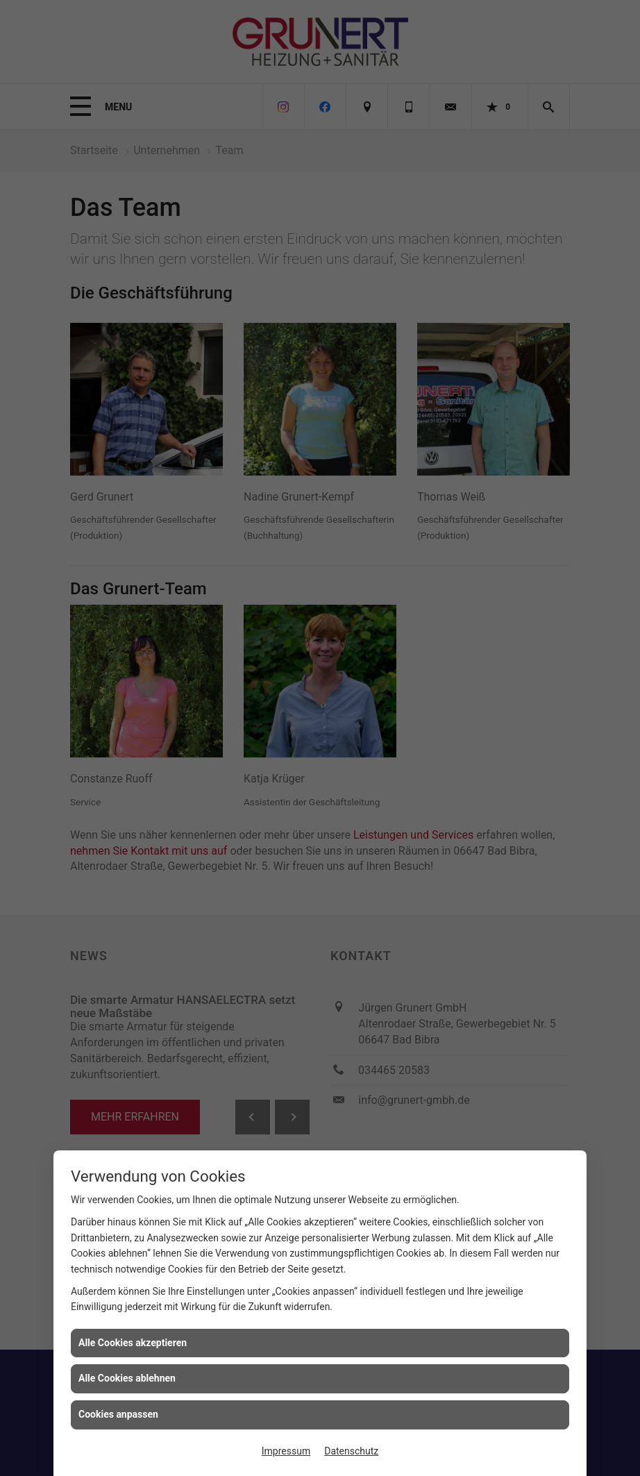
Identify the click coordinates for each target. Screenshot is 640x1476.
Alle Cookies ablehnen (127, 1378)
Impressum (286, 1451)
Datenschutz (351, 1451)
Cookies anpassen (118, 1414)
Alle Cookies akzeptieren (132, 1342)
